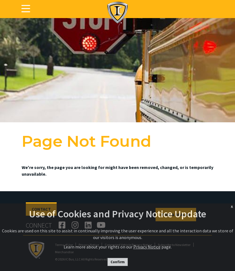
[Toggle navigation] (26, 9)
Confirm (118, 262)
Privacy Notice (147, 247)
